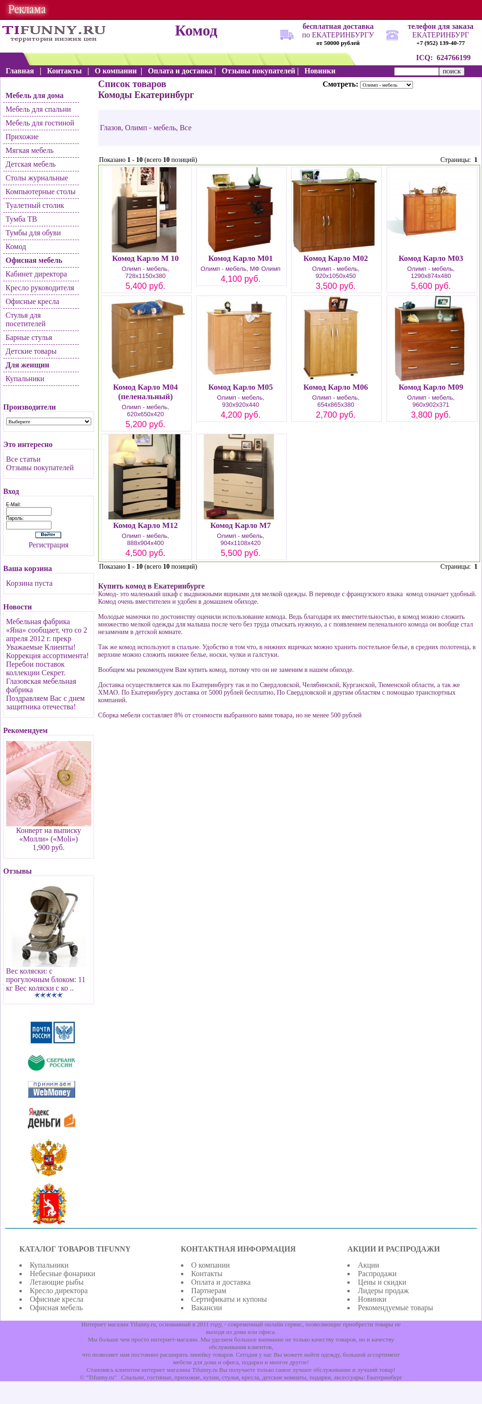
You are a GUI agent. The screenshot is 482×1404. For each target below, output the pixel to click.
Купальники (25, 379)
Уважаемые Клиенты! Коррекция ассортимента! (47, 651)
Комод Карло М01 (240, 258)
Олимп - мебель (150, 128)
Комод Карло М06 (335, 387)
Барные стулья (29, 337)
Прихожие (22, 137)
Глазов (110, 128)
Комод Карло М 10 (145, 258)
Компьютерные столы (41, 192)
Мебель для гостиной (40, 123)
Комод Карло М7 (240, 525)
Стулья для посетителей (26, 319)
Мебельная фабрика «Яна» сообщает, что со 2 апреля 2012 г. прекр (46, 630)
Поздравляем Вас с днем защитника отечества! (45, 702)
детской (146, 631)
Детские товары (31, 351)
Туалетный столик (35, 205)
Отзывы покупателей (40, 468)
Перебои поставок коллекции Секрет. (36, 668)
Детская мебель (31, 164)
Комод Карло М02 (335, 258)
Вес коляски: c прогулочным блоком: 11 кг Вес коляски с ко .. (46, 979)
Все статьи (23, 459)
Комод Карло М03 (430, 258)
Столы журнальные (37, 178)
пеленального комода (398, 624)
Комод (16, 246)
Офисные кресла (32, 301)
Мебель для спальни (38, 109)
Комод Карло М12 (145, 525)
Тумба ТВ (21, 219)
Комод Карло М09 (430, 387)
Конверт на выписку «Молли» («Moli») (48, 834)
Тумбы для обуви (33, 233)
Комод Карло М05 (240, 387)
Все (185, 128)
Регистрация (48, 545)
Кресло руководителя (40, 288)
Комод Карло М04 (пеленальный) (145, 392)
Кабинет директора (36, 274)
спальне (188, 647)
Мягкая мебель (30, 150)
